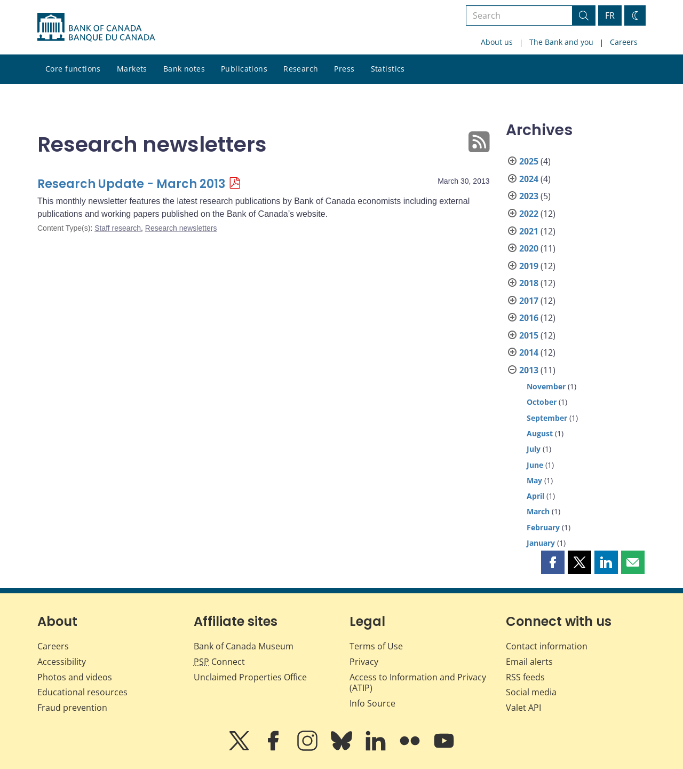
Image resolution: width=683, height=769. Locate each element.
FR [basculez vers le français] (610, 15)
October (542, 402)
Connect (219, 662)
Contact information (546, 646)
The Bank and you (561, 42)
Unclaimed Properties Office (250, 677)
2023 (528, 196)
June (535, 465)
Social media (531, 692)
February (543, 527)
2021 (528, 231)
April (535, 496)
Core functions (73, 69)
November (546, 386)
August (540, 433)
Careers (624, 42)
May (534, 480)
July (534, 449)
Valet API (523, 707)
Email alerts (529, 662)
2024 (528, 179)
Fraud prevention (72, 707)
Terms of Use (376, 646)
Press (344, 69)
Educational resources (82, 692)
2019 (528, 266)
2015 (528, 335)
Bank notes (184, 69)
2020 (528, 248)
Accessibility (61, 662)
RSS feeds (525, 677)
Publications (244, 69)
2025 (528, 161)
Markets (132, 69)
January (541, 543)
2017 (528, 301)
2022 (528, 213)
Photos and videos (74, 677)
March (538, 511)
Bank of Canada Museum (243, 646)
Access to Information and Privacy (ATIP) (418, 682)
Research (300, 69)
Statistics (388, 69)
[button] (553, 562)
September (547, 418)
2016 (528, 318)
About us (497, 42)
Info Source (372, 703)
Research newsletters (181, 228)
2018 (528, 283)
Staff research (117, 228)
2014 (528, 352)
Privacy (364, 662)
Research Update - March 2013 (131, 184)
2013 (528, 370)
